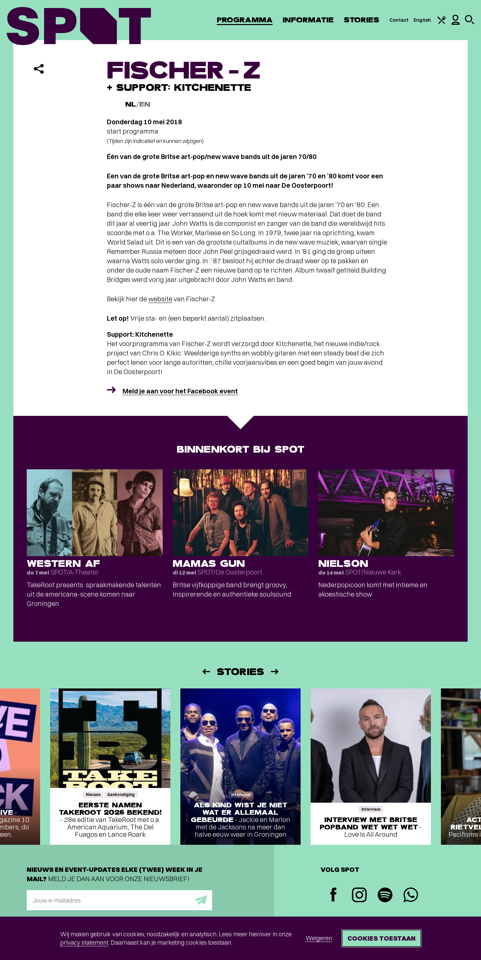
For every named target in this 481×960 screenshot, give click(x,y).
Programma (245, 20)
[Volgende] (275, 671)
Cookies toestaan (381, 938)
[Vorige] (205, 671)
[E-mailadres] (119, 900)
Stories (361, 20)
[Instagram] (359, 896)
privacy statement (84, 942)
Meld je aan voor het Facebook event (180, 391)
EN (144, 104)
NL (130, 104)
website (160, 299)
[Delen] (38, 68)
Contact (399, 20)
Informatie (308, 20)
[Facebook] (333, 895)
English (422, 20)
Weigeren (319, 938)
